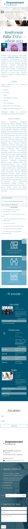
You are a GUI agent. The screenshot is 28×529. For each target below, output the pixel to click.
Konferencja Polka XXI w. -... (20, 354)
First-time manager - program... (18, 375)
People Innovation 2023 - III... (20, 349)
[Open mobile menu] (25, 18)
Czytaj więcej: (21, 319)
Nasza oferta (5, 393)
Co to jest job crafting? (9, 223)
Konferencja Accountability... (19, 362)
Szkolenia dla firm (6, 391)
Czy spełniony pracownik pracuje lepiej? (13, 226)
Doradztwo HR (5, 396)
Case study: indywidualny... (9, 323)
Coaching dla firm (8, 488)
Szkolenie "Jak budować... (9, 389)
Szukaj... (3, 495)
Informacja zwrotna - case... (9, 321)
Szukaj (23, 495)
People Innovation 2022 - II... (20, 358)
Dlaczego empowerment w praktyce (12, 229)
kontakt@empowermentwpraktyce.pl (12, 12)
